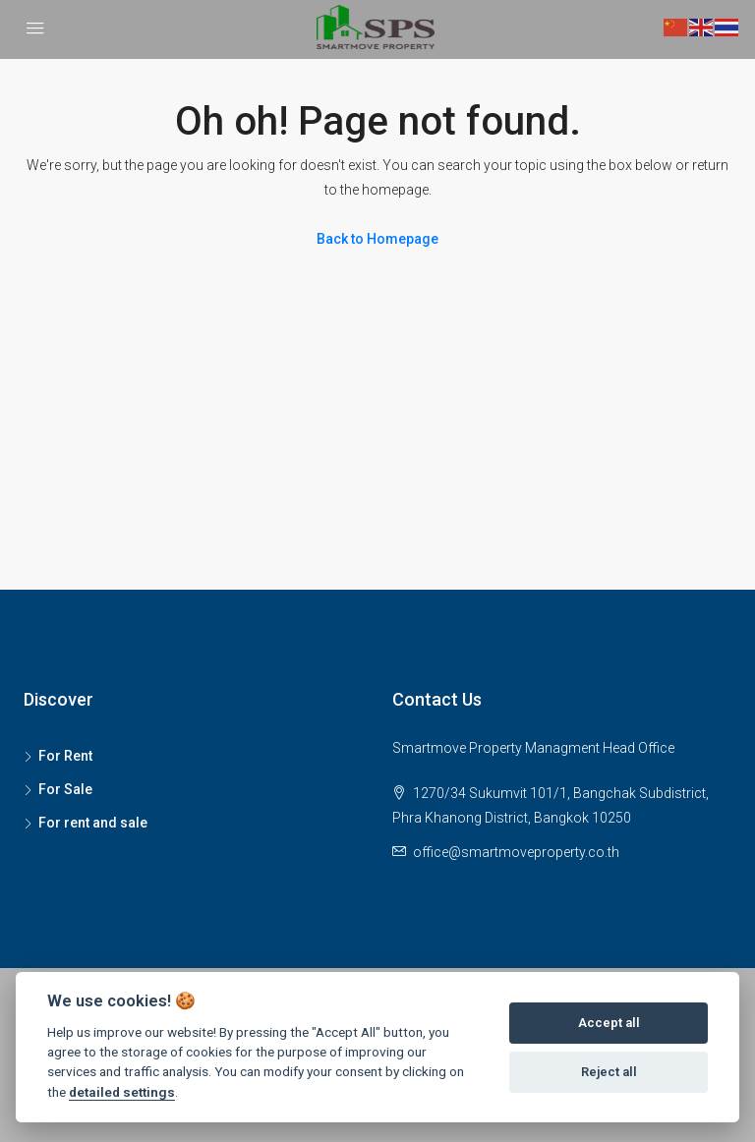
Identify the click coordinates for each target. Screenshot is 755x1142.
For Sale (65, 789)
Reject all (609, 1071)
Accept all (609, 1022)
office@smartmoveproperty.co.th (516, 852)
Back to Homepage (377, 239)
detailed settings (122, 1092)
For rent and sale (92, 822)
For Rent (65, 756)
